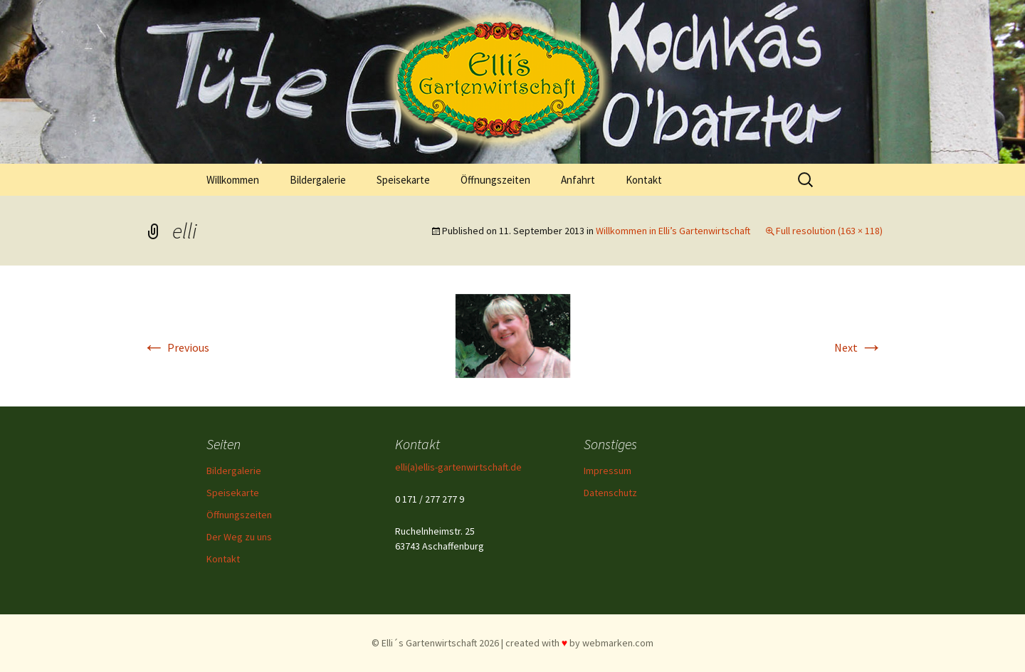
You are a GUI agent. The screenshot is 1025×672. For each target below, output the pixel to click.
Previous (175, 347)
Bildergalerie (318, 180)
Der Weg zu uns (239, 536)
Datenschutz (610, 492)
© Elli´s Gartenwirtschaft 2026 (435, 642)
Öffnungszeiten (495, 180)
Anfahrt (578, 180)
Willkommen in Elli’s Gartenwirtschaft (673, 230)
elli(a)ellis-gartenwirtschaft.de (458, 467)
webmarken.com (617, 642)
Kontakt (644, 180)
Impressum (607, 470)
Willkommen (232, 180)
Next (858, 347)
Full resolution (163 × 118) (829, 230)
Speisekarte (403, 180)
